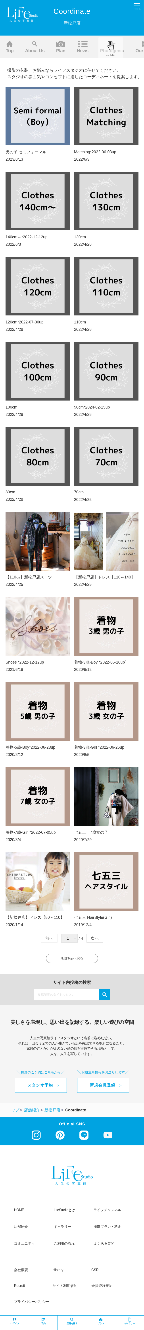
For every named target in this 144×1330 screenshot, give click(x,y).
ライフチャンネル (107, 1212)
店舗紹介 (21, 1229)
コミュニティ (24, 1246)
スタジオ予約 (40, 1087)
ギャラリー (62, 1229)
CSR (95, 1272)
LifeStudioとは (64, 1212)
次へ (95, 938)
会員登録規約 (102, 1288)
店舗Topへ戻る (72, 959)
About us (34, 47)
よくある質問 (104, 1246)
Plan (60, 47)
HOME (19, 1212)
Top (9, 47)
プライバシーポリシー (31, 1304)
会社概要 (21, 1272)
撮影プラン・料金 (107, 1229)
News (82, 47)
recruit (19, 1288)
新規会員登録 (102, 1087)
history (58, 1272)
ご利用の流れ (64, 1246)
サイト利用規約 (65, 1288)
